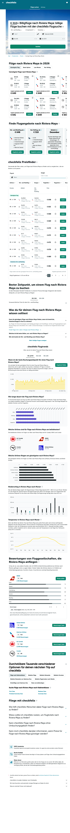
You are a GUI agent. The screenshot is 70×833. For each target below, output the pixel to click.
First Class (12, 691)
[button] (3, 2)
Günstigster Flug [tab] (15, 67)
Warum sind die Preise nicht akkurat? (39, 786)
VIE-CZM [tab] (41, 298)
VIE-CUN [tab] (34, 298)
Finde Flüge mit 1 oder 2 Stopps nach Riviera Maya (25, 330)
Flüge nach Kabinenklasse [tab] (17, 675)
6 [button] (62, 275)
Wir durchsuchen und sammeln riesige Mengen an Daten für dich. (39, 783)
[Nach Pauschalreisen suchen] (3, 18)
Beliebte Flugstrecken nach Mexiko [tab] (45, 679)
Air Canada (20, 641)
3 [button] (55, 275)
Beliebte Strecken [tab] (59, 675)
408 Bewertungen (22, 656)
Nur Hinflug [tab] (47, 67)
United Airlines (21, 622)
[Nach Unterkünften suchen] (3, 11)
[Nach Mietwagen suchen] (3, 14)
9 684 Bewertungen (22, 627)
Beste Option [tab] (26, 67)
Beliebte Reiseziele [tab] (45, 675)
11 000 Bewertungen (22, 646)
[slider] (67, 178)
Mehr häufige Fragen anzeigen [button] (37, 340)
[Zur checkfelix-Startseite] (11, 2)
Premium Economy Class (16, 693)
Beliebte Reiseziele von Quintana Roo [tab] (21, 679)
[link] (17, 152)
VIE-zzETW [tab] (30, 356)
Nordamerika (15, 56)
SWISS (18, 576)
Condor (19, 651)
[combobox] (41, 30)
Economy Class (42, 693)
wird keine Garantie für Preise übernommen (49, 775)
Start (9, 56)
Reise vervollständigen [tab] (37, 683)
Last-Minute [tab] (37, 67)
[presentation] (63, 26)
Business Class (42, 691)
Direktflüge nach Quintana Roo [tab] (19, 683)
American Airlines (21, 632)
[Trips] (3, 23)
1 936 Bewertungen (22, 581)
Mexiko (21, 56)
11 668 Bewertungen (22, 637)
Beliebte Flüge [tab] (32, 675)
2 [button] (52, 275)
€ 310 (13, 23)
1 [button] (48, 275)
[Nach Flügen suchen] (3, 7)
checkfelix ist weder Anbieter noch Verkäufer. (39, 780)
